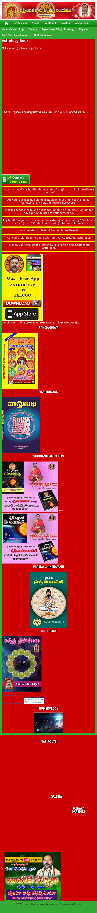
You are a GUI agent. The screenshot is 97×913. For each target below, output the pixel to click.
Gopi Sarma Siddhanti (12, 696)
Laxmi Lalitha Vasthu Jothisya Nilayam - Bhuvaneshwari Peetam (52, 904)
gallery (33, 29)
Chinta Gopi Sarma (30, 48)
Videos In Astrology (13, 29)
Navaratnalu (82, 23)
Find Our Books (42, 35)
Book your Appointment (15, 35)
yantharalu (51, 23)
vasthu (66, 23)
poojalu (35, 23)
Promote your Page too (12, 703)
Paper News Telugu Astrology (58, 29)
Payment (84, 29)
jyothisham (20, 23)
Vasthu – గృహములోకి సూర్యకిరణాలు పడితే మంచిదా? (30, 111)
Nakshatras (8, 48)
